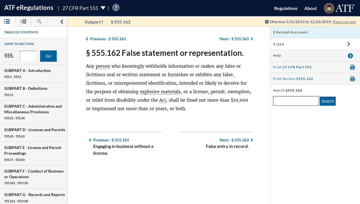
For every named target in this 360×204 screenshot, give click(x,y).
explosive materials (160, 91)
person (103, 66)
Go (48, 56)
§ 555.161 (108, 38)
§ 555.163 (234, 38)
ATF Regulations (28, 7)
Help (277, 55)
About (310, 8)
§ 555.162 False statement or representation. (165, 53)
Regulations (286, 8)
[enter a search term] (296, 101)
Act (162, 100)
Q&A (278, 44)
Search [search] (327, 101)
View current (344, 21)
